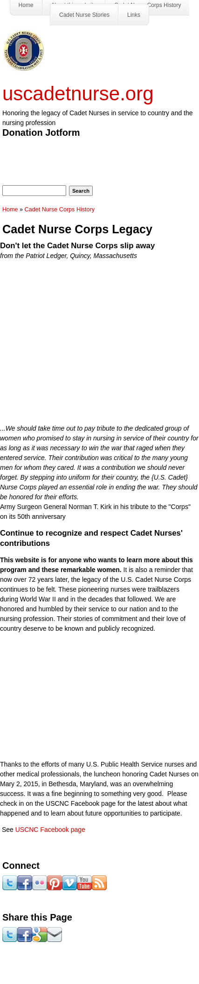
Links (133, 15)
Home (10, 209)
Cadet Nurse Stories (84, 15)
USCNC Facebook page (50, 829)
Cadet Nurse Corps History (60, 209)
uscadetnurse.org (78, 94)
